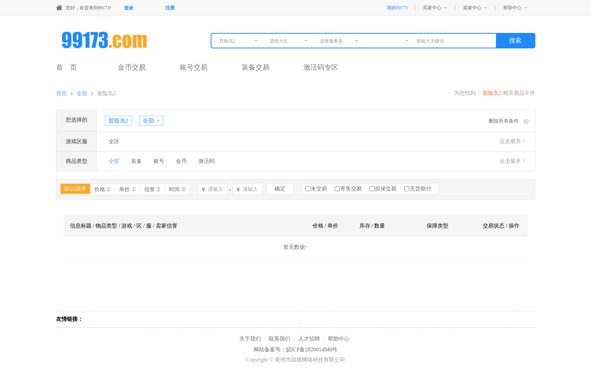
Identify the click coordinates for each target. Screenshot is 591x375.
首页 (61, 93)
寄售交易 (351, 189)
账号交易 (194, 67)
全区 (114, 141)
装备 (136, 161)
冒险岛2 (106, 93)
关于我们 (250, 339)
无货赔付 (420, 189)
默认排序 (75, 189)
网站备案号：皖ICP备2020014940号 (296, 350)
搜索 (515, 40)
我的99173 (397, 7)
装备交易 (255, 67)
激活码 (206, 161)
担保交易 (386, 189)
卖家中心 (472, 7)
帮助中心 (512, 7)
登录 (128, 8)
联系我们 (279, 339)
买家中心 (432, 7)
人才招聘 (309, 339)
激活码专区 (320, 67)
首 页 (66, 67)
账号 (158, 161)
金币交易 (132, 67)
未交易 (319, 189)
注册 (170, 7)
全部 (82, 93)
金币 (181, 161)
